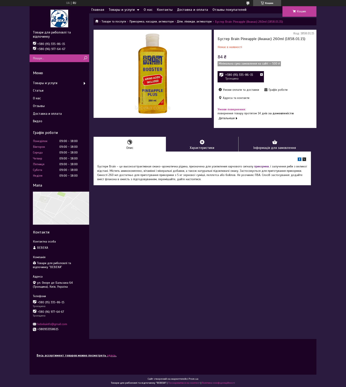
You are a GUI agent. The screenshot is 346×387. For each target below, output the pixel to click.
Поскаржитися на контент (184, 382)
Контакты (165, 9)
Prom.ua (193, 378)
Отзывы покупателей (229, 9)
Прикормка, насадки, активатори (151, 21)
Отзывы (39, 106)
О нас (148, 9)
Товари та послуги (114, 21)
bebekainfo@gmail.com (52, 324)
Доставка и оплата (192, 9)
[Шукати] (85, 58)
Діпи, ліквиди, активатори (194, 21)
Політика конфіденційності (218, 382)
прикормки (261, 166)
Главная (97, 9)
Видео (37, 121)
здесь (111, 355)
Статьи (38, 91)
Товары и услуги (122, 9)
